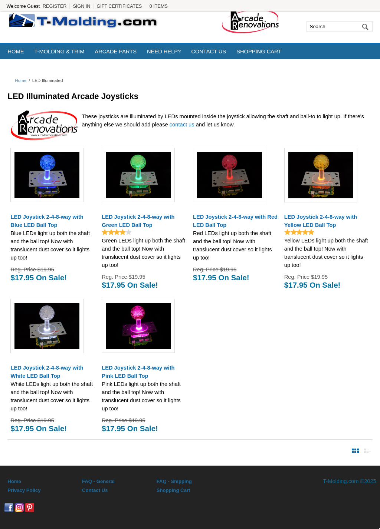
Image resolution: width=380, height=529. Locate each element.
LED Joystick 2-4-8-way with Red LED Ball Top (235, 221)
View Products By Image (355, 450)
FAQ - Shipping (174, 481)
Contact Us (208, 51)
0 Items (159, 6)
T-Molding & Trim (59, 51)
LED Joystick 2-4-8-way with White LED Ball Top (46, 372)
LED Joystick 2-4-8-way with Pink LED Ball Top (138, 372)
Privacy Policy (23, 490)
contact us (182, 125)
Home (15, 51)
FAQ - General (98, 481)
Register (54, 6)
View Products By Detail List (368, 450)
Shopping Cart (258, 51)
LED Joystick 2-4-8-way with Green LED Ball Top (138, 221)
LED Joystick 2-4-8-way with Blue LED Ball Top (46, 221)
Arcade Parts (116, 51)
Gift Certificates (119, 6)
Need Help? (164, 51)
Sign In (81, 6)
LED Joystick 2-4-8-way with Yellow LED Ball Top (320, 221)
